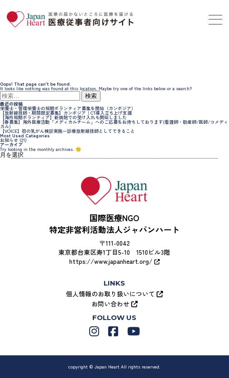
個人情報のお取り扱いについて (114, 293)
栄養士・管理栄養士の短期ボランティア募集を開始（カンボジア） (68, 108)
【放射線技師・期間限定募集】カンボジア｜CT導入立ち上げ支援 (66, 112)
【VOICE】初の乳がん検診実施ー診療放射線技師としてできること (67, 130)
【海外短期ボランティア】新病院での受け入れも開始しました (63, 117)
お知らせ (9, 139)
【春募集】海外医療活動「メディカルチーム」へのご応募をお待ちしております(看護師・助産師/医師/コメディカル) (114, 124)
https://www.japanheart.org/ (114, 261)
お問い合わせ (114, 303)
